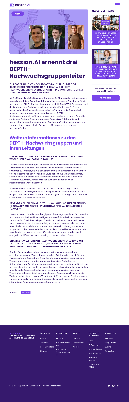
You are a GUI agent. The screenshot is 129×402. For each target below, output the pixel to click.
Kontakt (12, 386)
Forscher (44, 342)
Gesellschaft (78, 342)
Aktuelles (26, 292)
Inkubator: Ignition (93, 358)
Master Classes (95, 349)
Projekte (59, 338)
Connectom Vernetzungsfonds (63, 352)
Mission (43, 338)
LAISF (91, 341)
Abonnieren (106, 98)
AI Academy (94, 345)
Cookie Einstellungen (52, 386)
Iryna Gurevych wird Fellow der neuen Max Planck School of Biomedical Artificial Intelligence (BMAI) (106, 71)
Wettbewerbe (95, 353)
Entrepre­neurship (94, 334)
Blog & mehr (110, 342)
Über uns (45, 333)
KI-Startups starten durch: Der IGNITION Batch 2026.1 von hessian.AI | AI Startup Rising (105, 37)
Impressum (23, 386)
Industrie (76, 338)
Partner (76, 347)
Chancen (44, 351)
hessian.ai (15, 333)
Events (108, 347)
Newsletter (110, 351)
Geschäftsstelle (47, 347)
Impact (77, 333)
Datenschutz (35, 386)
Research (61, 333)
